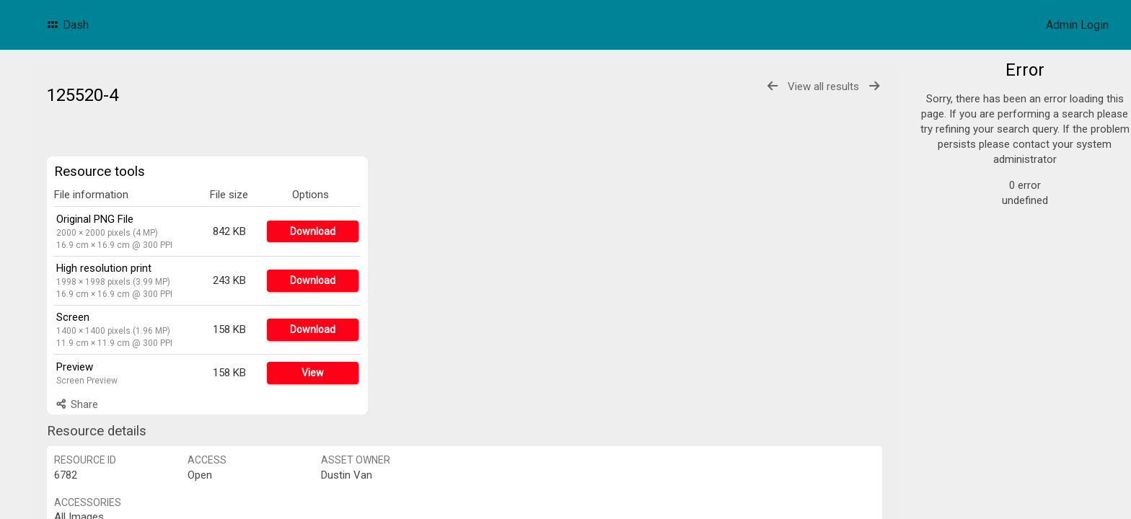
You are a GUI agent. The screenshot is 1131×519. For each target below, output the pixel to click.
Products (971, 103)
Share (76, 404)
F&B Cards (974, 155)
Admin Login (1077, 25)
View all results (823, 86)
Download (312, 231)
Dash (67, 25)
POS (959, 173)
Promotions (977, 138)
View (313, 372)
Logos (964, 121)
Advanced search (985, 290)
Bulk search (972, 307)
